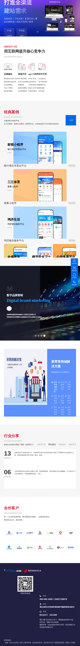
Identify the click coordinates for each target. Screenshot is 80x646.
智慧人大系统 (70, 643)
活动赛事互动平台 (61, 385)
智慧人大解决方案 (61, 399)
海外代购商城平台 (54, 411)
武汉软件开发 (37, 643)
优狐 (6, 643)
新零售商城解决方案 (54, 386)
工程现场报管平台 (68, 385)
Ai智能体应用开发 (61, 411)
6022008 (53, 615)
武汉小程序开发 (25, 643)
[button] (37, 32)
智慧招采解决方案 (54, 399)
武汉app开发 (13, 643)
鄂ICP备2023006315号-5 (48, 620)
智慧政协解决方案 (68, 399)
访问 (24, 167)
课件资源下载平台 (68, 411)
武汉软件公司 (48, 643)
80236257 (44, 615)
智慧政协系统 (59, 643)
